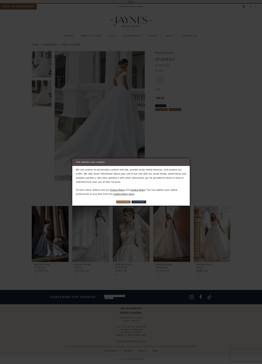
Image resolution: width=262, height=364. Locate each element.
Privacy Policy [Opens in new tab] (117, 188)
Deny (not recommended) (155, 201)
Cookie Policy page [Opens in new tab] (123, 192)
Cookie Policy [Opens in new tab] (138, 188)
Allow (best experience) (108, 201)
